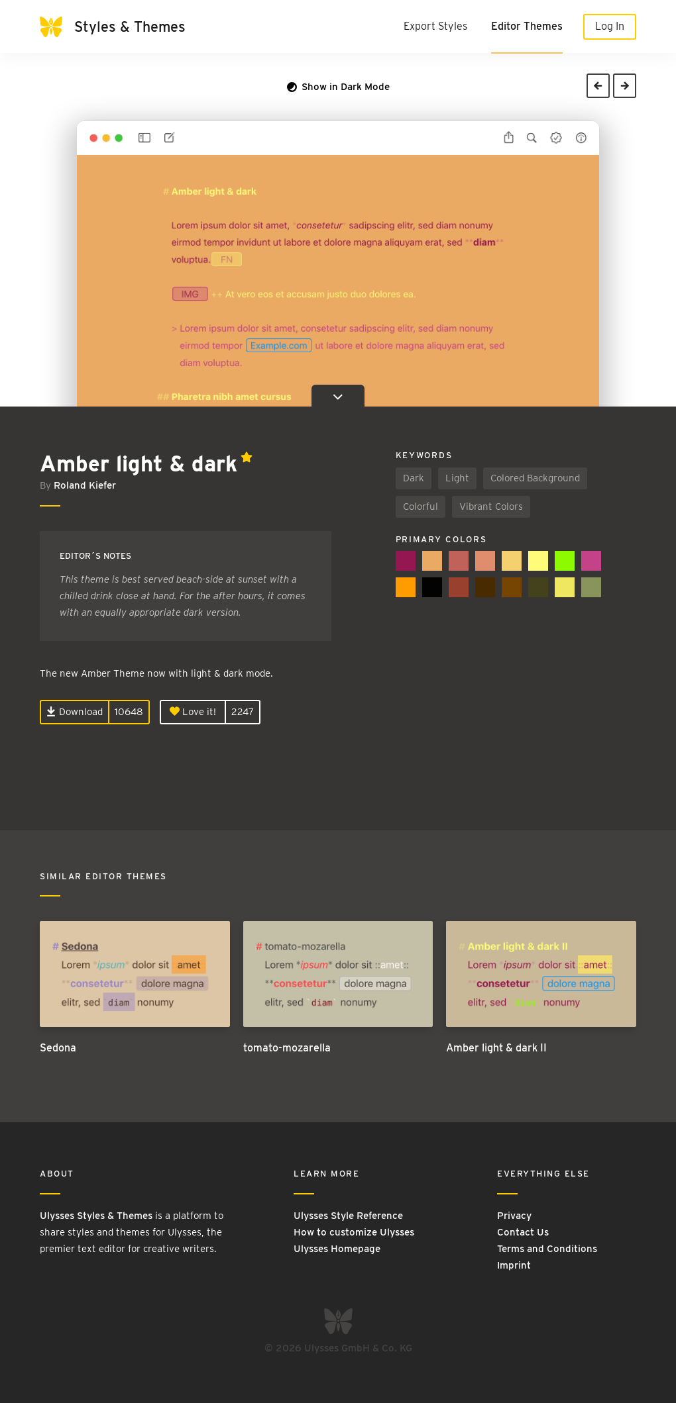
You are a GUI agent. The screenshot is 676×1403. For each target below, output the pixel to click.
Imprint (514, 1265)
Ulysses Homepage (337, 1249)
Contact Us (523, 1232)
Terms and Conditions (547, 1249)
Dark (413, 478)
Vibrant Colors (491, 506)
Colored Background (535, 478)
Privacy (514, 1216)
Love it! (193, 712)
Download (74, 712)
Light (457, 478)
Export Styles (435, 26)
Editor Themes (527, 26)
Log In (609, 26)
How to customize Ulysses (354, 1232)
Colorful (420, 506)
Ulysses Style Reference (348, 1216)
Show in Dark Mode (338, 87)
